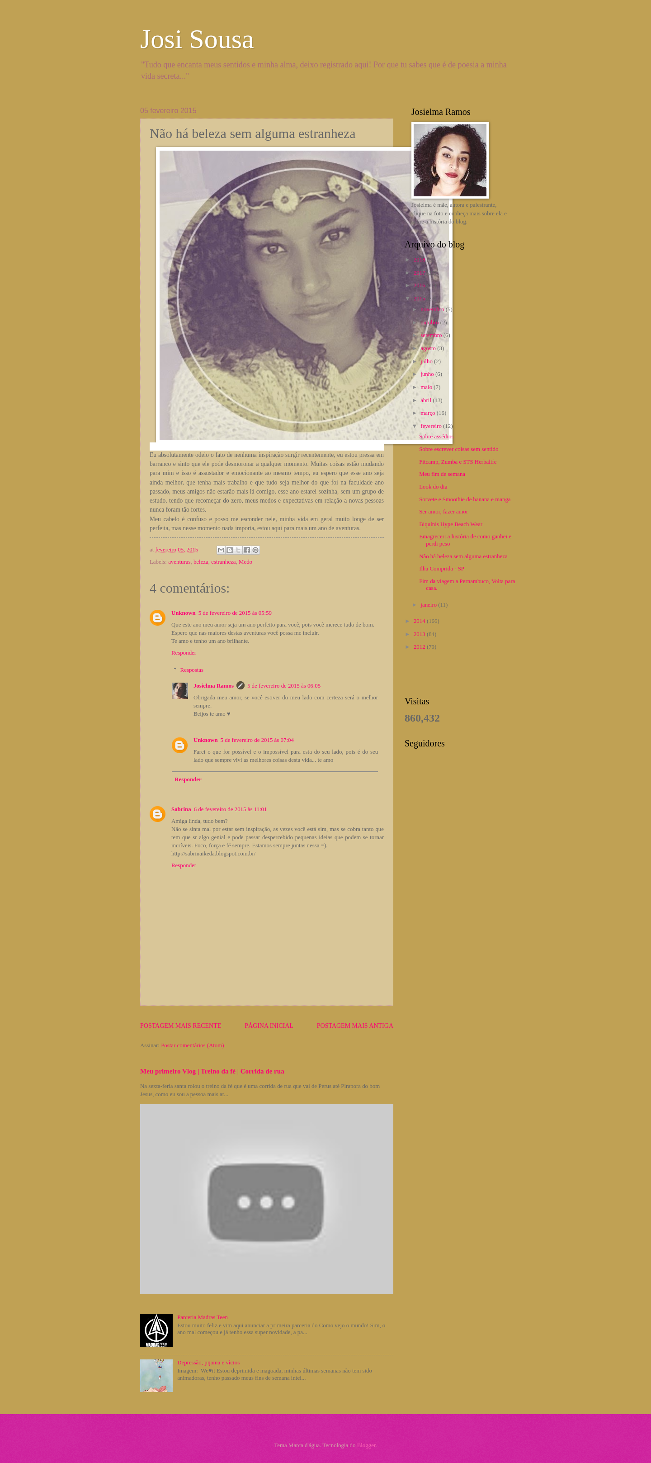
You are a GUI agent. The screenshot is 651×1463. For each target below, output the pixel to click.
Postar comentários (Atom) (192, 1045)
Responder (183, 653)
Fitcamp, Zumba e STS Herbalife (457, 462)
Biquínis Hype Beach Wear (450, 524)
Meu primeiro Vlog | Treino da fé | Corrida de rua (212, 1071)
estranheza (223, 562)
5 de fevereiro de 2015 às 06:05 (284, 686)
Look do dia (433, 487)
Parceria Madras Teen (202, 1317)
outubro (430, 322)
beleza (200, 562)
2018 (420, 259)
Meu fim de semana (442, 474)
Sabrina (181, 809)
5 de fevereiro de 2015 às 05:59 (235, 613)
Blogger (366, 1445)
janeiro (429, 605)
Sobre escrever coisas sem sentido (458, 449)
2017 (420, 273)
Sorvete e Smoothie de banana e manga (464, 499)
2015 (420, 298)
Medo (245, 562)
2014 (420, 621)
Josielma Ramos (213, 686)
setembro (431, 335)
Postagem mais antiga (355, 1025)
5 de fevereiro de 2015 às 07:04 (257, 740)
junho (427, 374)
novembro (432, 309)
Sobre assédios (436, 436)
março (428, 413)
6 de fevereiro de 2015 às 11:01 (230, 809)
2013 (420, 634)
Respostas (192, 670)
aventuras (179, 562)
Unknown (183, 613)
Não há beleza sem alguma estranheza (463, 556)
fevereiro (431, 426)
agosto (428, 348)
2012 (420, 647)
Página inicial (269, 1025)
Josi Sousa (197, 39)
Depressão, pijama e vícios (208, 1362)
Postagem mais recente (180, 1025)
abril (426, 400)
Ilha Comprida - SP (441, 568)
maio (427, 387)
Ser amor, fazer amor (443, 511)
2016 (420, 285)
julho (427, 361)
